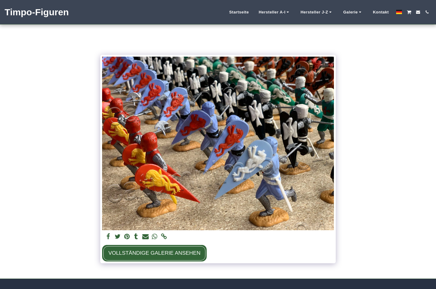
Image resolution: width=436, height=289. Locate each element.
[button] (275, 12)
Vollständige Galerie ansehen (154, 253)
